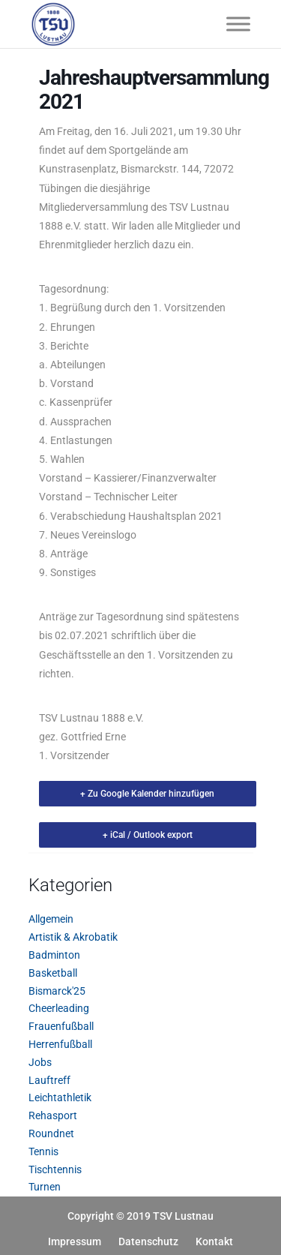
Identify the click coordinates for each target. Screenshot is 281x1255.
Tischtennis (55, 1169)
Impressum (74, 1241)
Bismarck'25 (56, 991)
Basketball (52, 973)
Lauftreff (49, 1080)
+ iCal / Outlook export (148, 835)
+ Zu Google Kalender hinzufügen (147, 793)
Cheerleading (58, 1008)
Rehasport (52, 1115)
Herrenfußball (60, 1044)
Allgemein (50, 919)
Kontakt (214, 1241)
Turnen (44, 1187)
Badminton (54, 955)
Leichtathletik (59, 1097)
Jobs (40, 1062)
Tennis (43, 1151)
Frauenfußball (61, 1026)
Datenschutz (148, 1241)
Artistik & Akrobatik (73, 937)
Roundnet (51, 1133)
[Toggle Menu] (238, 24)
